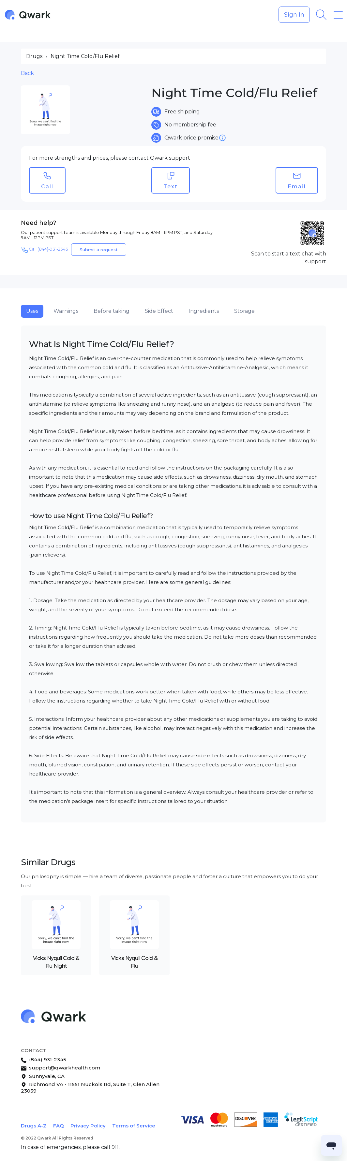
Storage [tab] (244, 311)
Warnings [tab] (65, 311)
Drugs (34, 56)
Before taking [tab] (111, 311)
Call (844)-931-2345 (44, 250)
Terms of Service (133, 1126)
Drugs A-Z (34, 1126)
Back (27, 73)
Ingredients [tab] (204, 311)
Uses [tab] (32, 311)
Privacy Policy (88, 1126)
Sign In (294, 14)
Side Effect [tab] (159, 311)
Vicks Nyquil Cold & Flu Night (56, 962)
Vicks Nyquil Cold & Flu (134, 962)
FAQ (58, 1126)
